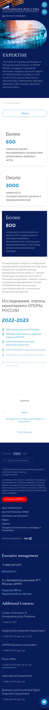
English (17, 454)
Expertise (24, 400)
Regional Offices (11, 590)
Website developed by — (17, 538)
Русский (7, 454)
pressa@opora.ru (9, 667)
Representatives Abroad (16, 593)
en (44, 12)
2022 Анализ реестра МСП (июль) (22, 331)
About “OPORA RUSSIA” (12, 508)
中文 (25, 454)
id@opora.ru (9, 571)
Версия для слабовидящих (14, 16)
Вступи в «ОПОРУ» (14, 499)
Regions (5, 520)
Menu (25, 113)
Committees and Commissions (15, 516)
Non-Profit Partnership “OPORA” (15, 512)
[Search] (17, 460)
